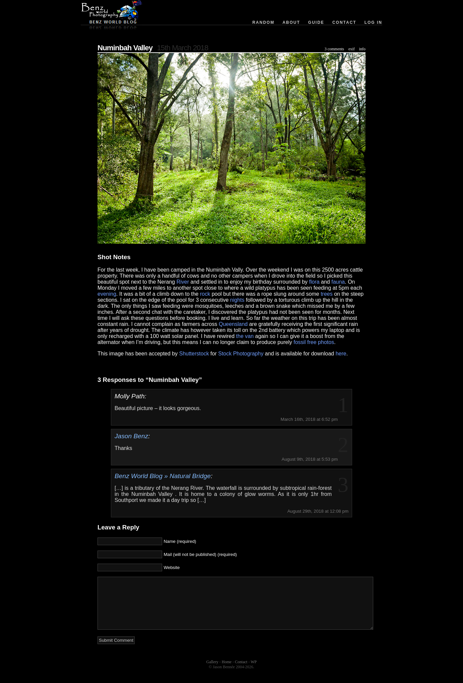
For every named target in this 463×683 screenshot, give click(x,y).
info (362, 49)
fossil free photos (313, 342)
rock (205, 294)
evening (106, 294)
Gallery (212, 672)
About (291, 22)
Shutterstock (194, 353)
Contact (344, 22)
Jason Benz (131, 436)
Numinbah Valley (124, 48)
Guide (316, 22)
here (341, 353)
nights (237, 300)
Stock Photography (240, 353)
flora (314, 282)
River (183, 282)
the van (245, 336)
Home (227, 672)
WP (254, 672)
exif (351, 49)
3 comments (334, 49)
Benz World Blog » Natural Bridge (163, 475)
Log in (373, 22)
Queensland (233, 324)
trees (327, 294)
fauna (338, 282)
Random (263, 22)
